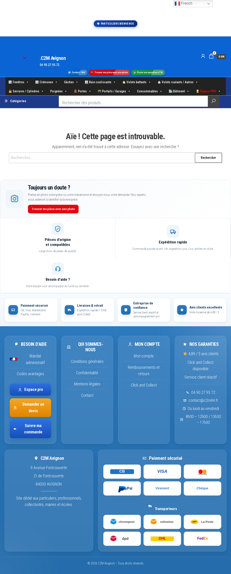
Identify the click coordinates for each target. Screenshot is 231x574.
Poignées (58, 90)
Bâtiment (179, 90)
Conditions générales (87, 361)
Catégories (18, 101)
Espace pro (30, 389)
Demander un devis (28, 407)
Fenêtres (19, 81)
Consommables (149, 90)
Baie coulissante (100, 81)
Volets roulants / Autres (178, 81)
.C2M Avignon (53, 58)
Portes (82, 90)
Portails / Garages (114, 90)
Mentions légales (87, 384)
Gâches (71, 81)
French (183, 3)
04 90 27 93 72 (203, 392)
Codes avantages (30, 373)
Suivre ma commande (27, 429)
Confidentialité (87, 372)
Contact (87, 395)
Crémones (46, 81)
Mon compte (144, 356)
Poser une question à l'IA (148, 72)
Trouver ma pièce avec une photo (109, 72)
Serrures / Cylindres (26, 90)
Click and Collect (144, 385)
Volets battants (136, 81)
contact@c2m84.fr (203, 400)
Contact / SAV (76, 72)
